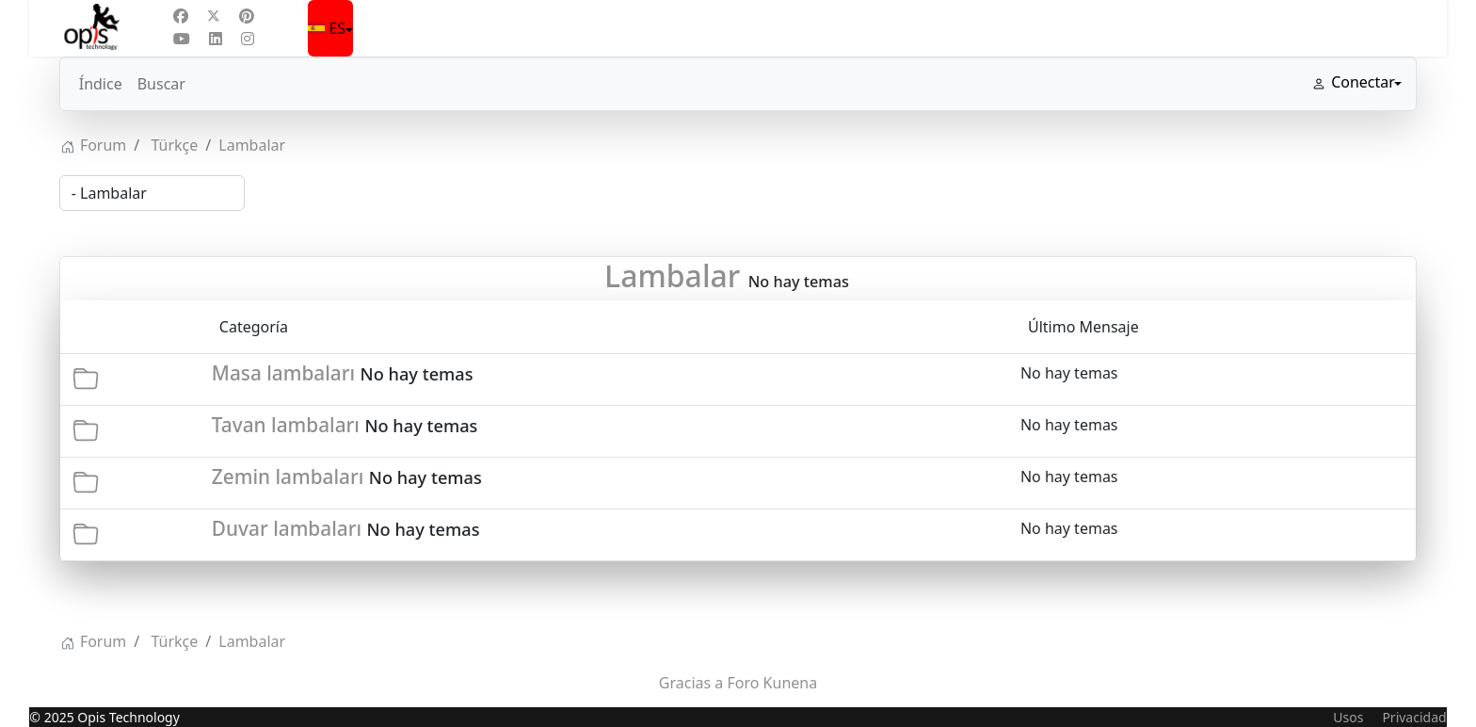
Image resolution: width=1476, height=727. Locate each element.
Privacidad (1414, 717)
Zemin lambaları (288, 476)
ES (328, 28)
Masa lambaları (283, 373)
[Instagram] (247, 38)
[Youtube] (181, 38)
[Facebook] (180, 16)
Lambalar (672, 275)
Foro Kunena (772, 682)
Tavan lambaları (286, 425)
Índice (100, 83)
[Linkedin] (215, 38)
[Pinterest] (246, 16)
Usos (1348, 717)
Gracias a (691, 682)
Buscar (161, 83)
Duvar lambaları (286, 528)
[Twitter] (213, 16)
